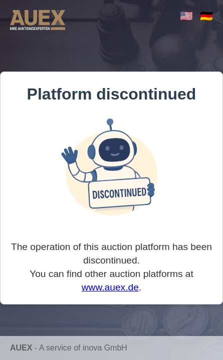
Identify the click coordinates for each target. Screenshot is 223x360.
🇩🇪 (206, 16)
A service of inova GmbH (83, 348)
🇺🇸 (186, 16)
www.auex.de (110, 287)
